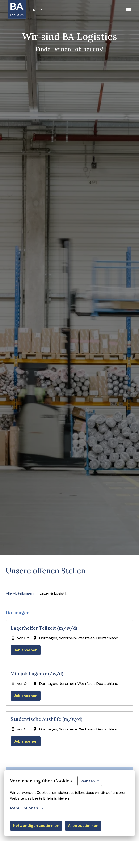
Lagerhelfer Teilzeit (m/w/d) (44, 628)
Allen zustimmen (83, 825)
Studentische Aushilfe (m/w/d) (46, 719)
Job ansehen (26, 650)
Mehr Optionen (26, 808)
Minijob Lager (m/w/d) (37, 673)
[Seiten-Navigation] (128, 9)
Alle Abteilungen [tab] (20, 593)
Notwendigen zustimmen (36, 825)
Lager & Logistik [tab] (53, 593)
